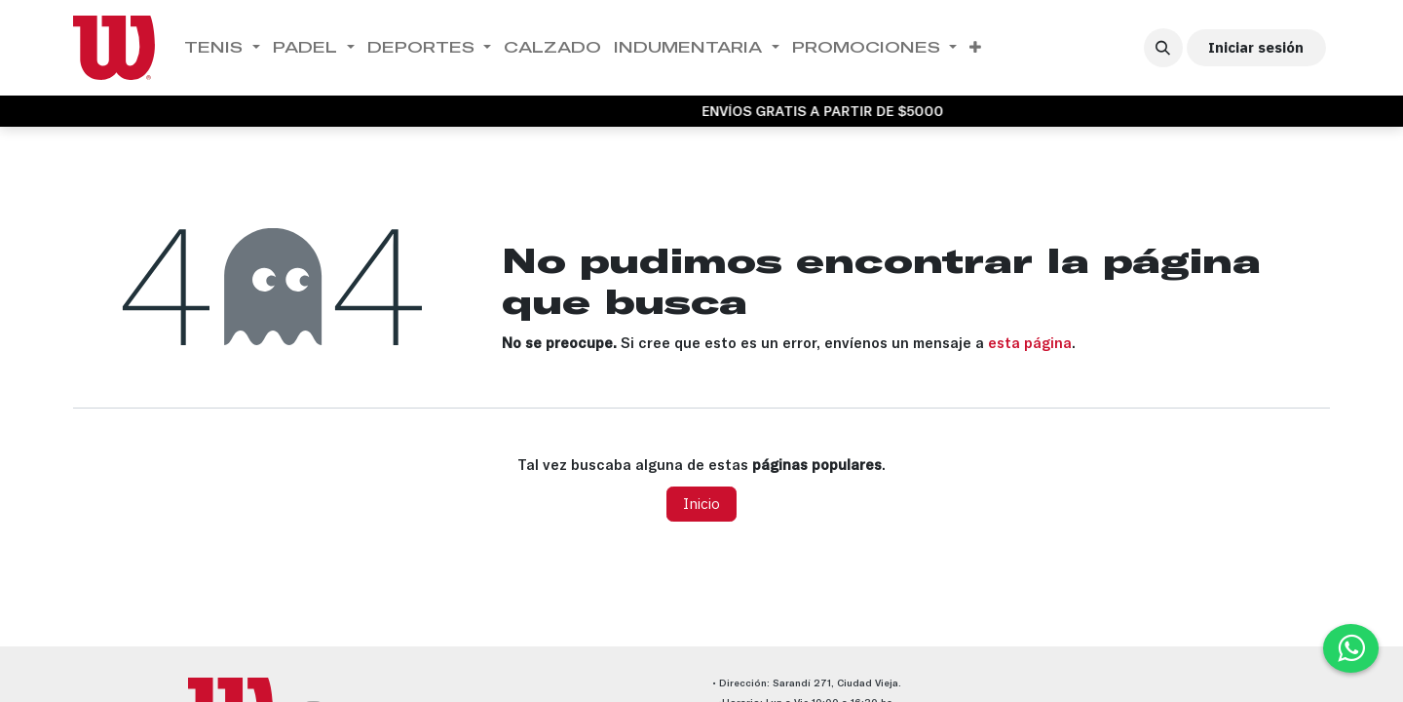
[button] (1163, 47)
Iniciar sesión (1256, 47)
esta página (1030, 342)
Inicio (701, 503)
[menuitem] (222, 47)
